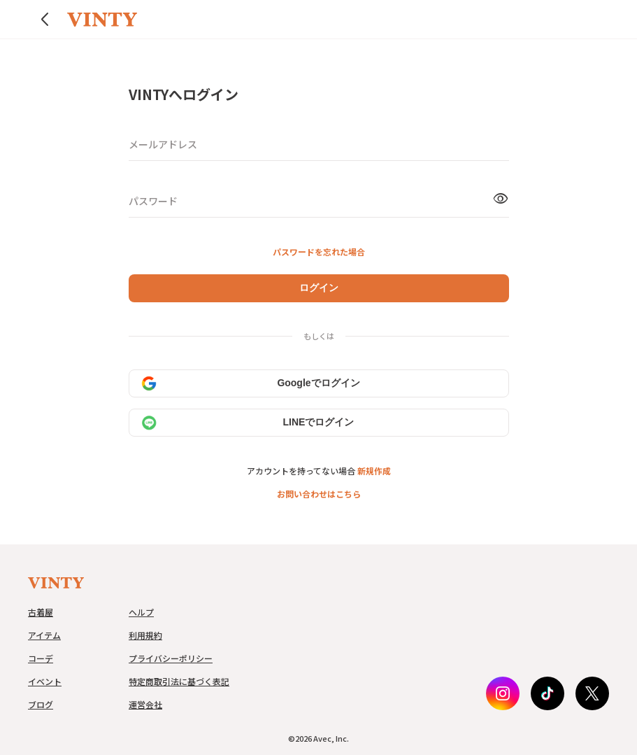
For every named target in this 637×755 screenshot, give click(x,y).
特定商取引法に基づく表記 (179, 681)
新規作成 (374, 471)
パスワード (153, 201)
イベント (45, 681)
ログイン (318, 287)
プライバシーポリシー (171, 658)
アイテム (44, 635)
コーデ (40, 658)
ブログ (40, 704)
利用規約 (145, 635)
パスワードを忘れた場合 (319, 251)
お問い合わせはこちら (319, 494)
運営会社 (145, 704)
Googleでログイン (250, 383)
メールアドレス (163, 144)
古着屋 (40, 612)
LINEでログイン (248, 422)
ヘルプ (141, 612)
